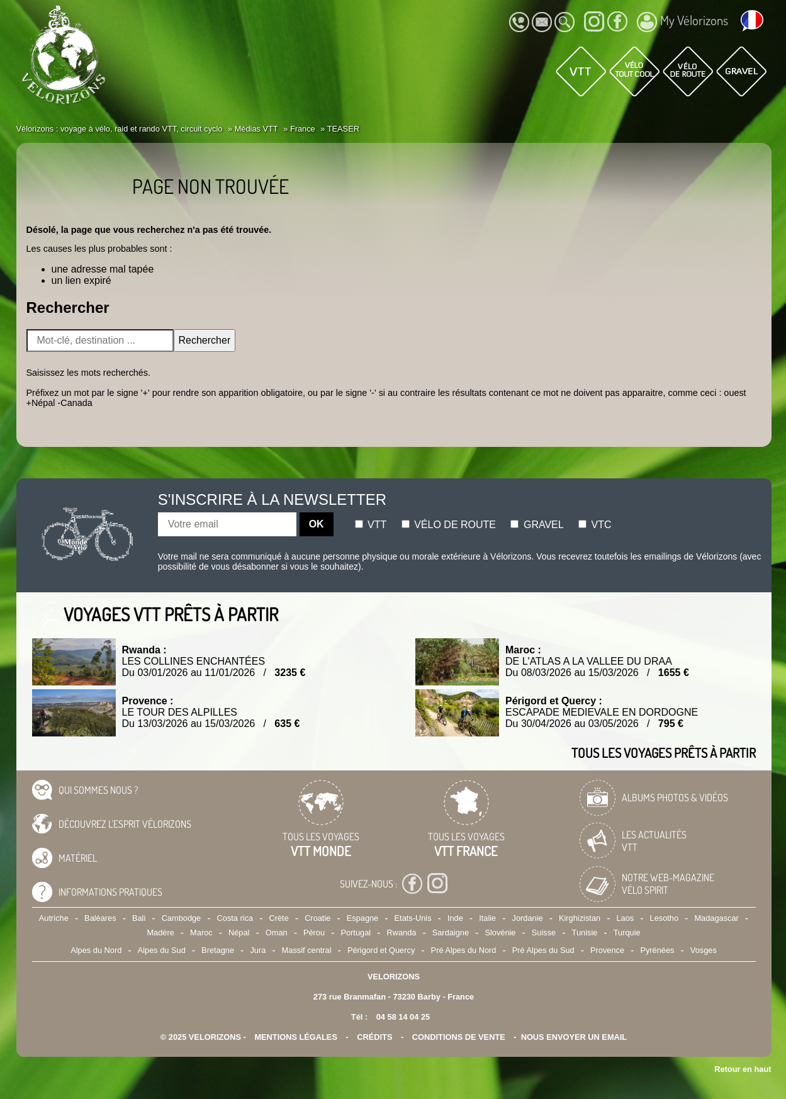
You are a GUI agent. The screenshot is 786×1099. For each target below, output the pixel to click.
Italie (487, 918)
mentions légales (295, 1037)
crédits (374, 1037)
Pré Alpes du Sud (543, 950)
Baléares (100, 918)
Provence (607, 950)
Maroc (201, 932)
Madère (160, 932)
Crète (279, 918)
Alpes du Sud (162, 950)
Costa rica (235, 918)
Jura (258, 950)
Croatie (317, 918)
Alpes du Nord (95, 950)
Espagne (363, 918)
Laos (625, 918)
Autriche (54, 918)
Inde (455, 918)
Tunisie (585, 932)
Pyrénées (657, 950)
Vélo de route (448, 524)
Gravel (536, 524)
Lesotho (664, 918)
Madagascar (716, 918)
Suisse (544, 932)
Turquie (627, 932)
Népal (238, 932)
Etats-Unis (413, 918)
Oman (277, 932)
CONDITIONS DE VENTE (458, 1037)
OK (316, 524)
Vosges (703, 950)
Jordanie (527, 918)
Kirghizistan (579, 918)
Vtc (594, 524)
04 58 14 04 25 (403, 1017)
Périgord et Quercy (381, 950)
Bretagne (217, 950)
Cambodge (181, 918)
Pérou (314, 932)
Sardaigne (450, 932)
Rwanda (401, 932)
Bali (138, 918)
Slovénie (500, 932)
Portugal (355, 932)
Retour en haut (742, 1069)
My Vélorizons (682, 22)
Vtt (371, 524)
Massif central (307, 950)
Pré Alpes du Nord (464, 950)
